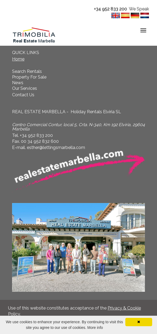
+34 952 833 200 (110, 9)
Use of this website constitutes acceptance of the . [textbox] (74, 311)
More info (95, 327)
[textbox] (78, 9)
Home (18, 59)
